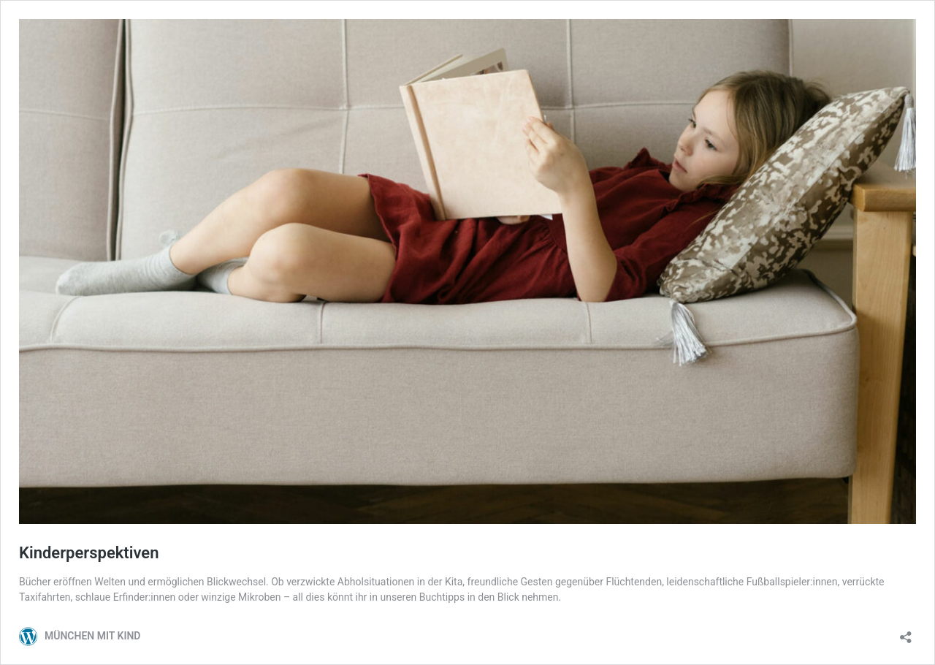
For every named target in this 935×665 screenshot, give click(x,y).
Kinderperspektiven (89, 553)
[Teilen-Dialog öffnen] (906, 632)
